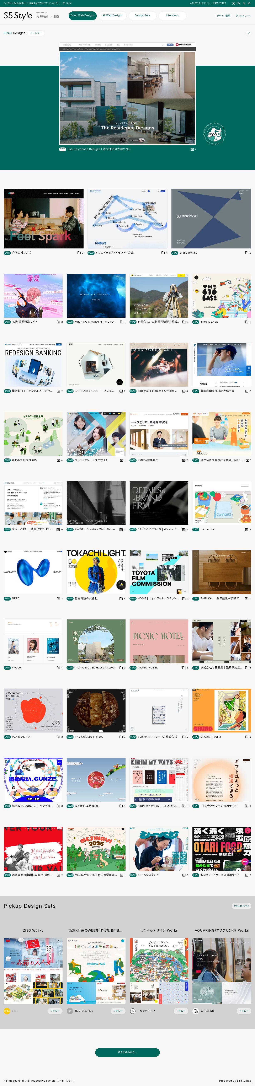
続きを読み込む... (127, 1052)
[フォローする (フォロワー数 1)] (118, 1011)
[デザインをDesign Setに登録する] (193, 149)
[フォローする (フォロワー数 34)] (55, 1011)
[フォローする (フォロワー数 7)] (244, 1011)
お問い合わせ (219, 3)
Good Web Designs (82, 15)
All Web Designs (112, 15)
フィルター (36, 33)
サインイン (243, 16)
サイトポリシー (65, 1080)
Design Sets (142, 15)
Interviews (172, 15)
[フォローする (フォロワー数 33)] (181, 1011)
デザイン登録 (223, 15)
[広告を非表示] (249, 1061)
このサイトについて (200, 3)
